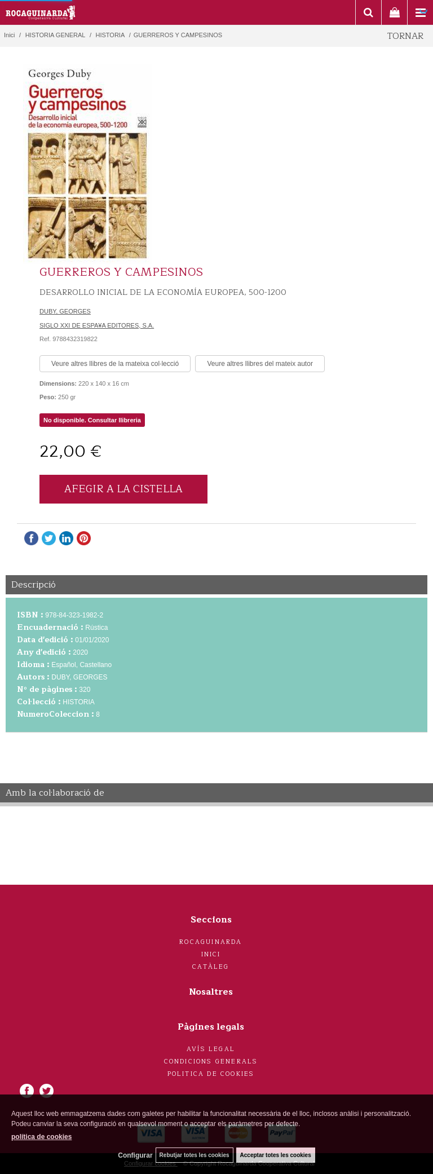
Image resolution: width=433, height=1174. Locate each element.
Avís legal (211, 1049)
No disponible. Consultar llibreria (92, 420)
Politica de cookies (211, 1074)
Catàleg (210, 966)
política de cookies (41, 1137)
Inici (211, 954)
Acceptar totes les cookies (275, 1155)
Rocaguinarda (210, 942)
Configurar (135, 1155)
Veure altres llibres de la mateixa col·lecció (115, 364)
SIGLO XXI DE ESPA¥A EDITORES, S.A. (96, 325)
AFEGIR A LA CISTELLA (123, 488)
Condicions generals (211, 1061)
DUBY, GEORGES (65, 311)
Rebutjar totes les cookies (194, 1155)
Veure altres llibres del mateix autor (259, 364)
